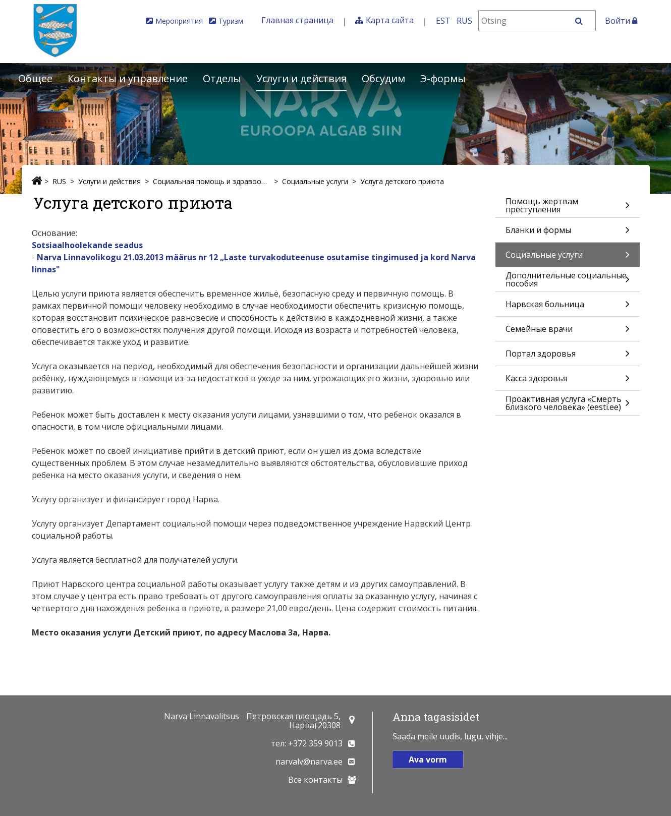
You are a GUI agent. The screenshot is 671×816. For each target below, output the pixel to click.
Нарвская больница (568, 307)
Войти (621, 20)
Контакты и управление (128, 78)
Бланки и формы (568, 233)
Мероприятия (179, 21)
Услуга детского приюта (402, 181)
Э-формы (443, 78)
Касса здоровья (568, 381)
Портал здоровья (568, 357)
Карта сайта (390, 20)
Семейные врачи (568, 332)
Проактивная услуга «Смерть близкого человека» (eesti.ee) (568, 404)
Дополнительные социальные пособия (568, 281)
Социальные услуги (315, 181)
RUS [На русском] (464, 20)
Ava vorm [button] (428, 759)
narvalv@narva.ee (309, 761)
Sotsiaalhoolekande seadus (87, 245)
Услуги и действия (301, 78)
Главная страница (297, 20)
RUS (59, 181)
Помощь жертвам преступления (568, 206)
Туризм (230, 21)
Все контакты (315, 779)
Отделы (222, 78)
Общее (35, 78)
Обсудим (383, 78)
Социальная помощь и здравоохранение (211, 181)
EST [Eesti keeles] (443, 20)
